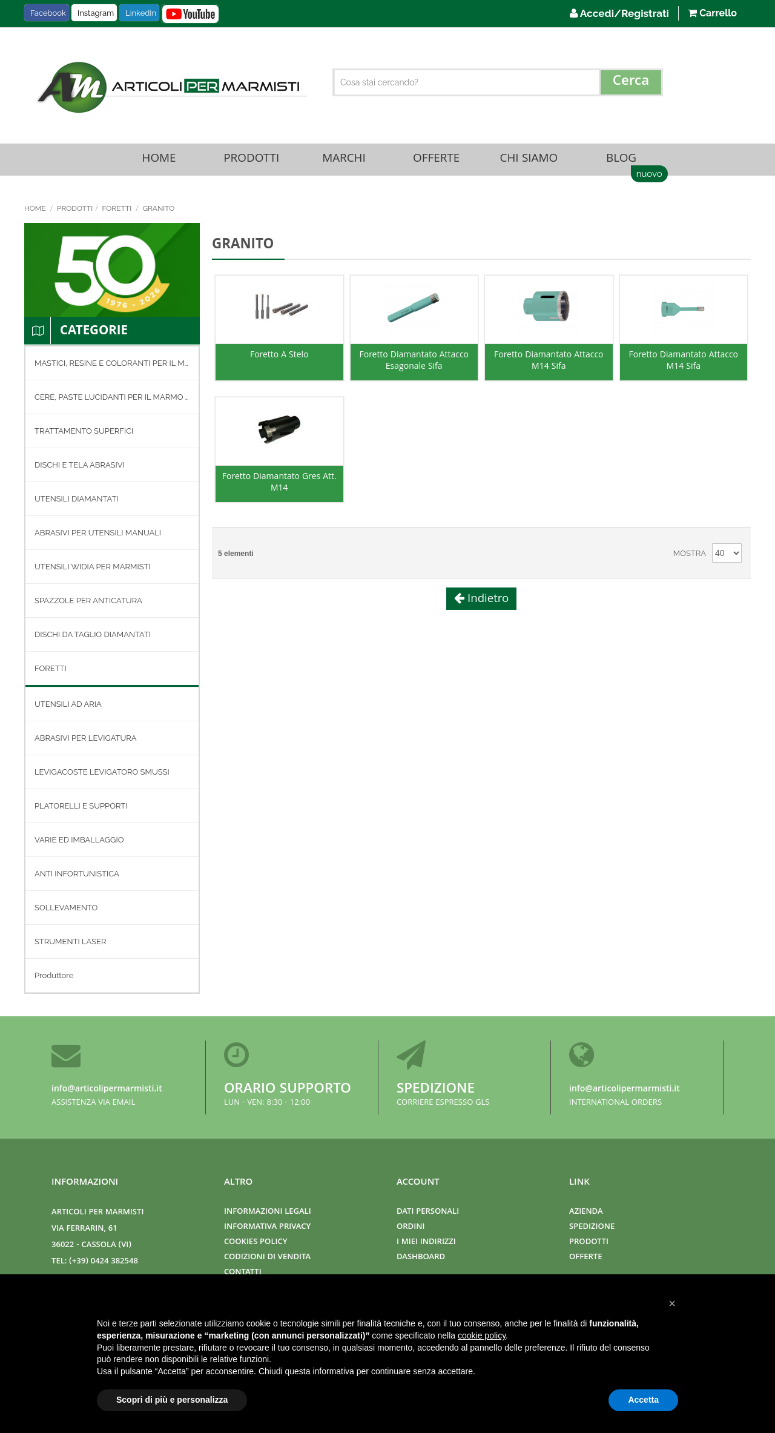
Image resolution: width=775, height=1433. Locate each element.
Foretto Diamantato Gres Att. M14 (279, 488)
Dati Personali (428, 1212)
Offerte (436, 161)
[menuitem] (112, 367)
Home (158, 161)
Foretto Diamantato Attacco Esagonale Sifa (414, 366)
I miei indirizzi (426, 1242)
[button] (672, 1303)
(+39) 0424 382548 (103, 1262)
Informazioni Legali (267, 1212)
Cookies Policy (255, 1242)
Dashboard (421, 1258)
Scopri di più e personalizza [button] (172, 1400)
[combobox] (498, 82)
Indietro (486, 604)
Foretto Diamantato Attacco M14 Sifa (548, 366)
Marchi (344, 161)
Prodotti (251, 161)
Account (418, 1183)
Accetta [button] (643, 1400)
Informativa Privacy (267, 1227)
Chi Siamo (528, 161)
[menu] (112, 674)
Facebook (48, 13)
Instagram (96, 13)
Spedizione (436, 1090)
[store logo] (170, 87)
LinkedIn (140, 13)
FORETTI (117, 212)
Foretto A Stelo (279, 360)
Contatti (243, 1273)
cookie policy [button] (482, 1335)
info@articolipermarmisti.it (106, 1089)
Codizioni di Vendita (267, 1258)
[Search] (631, 82)
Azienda (586, 1212)
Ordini (410, 1227)
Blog (621, 161)
